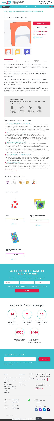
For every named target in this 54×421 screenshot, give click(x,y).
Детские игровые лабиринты (19, 11)
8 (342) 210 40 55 (15, 402)
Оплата (17, 61)
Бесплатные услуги (36, 61)
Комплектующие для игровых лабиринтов (34, 11)
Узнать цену (15, 219)
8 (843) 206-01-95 (15, 408)
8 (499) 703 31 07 (15, 401)
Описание (9, 61)
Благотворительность (24, 381)
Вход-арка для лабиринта (9, 12)
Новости (21, 379)
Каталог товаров (8, 11)
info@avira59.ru (43, 3)
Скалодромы (7, 390)
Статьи (31, 374)
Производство (29, 6)
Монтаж (45, 61)
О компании (22, 377)
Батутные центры (8, 384)
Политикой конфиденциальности (24, 419)
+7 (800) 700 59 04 (44, 1)
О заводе (21, 374)
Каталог (6, 6)
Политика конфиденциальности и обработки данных (40, 400)
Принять (38, 418)
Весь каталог (7, 392)
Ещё (36, 6)
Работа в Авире (22, 384)
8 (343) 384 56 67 (15, 407)
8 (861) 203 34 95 (15, 405)
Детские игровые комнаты (10, 379)
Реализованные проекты (18, 6)
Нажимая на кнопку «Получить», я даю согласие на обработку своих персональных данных (27, 286)
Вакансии (21, 382)
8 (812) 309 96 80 (15, 399)
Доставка (27, 61)
